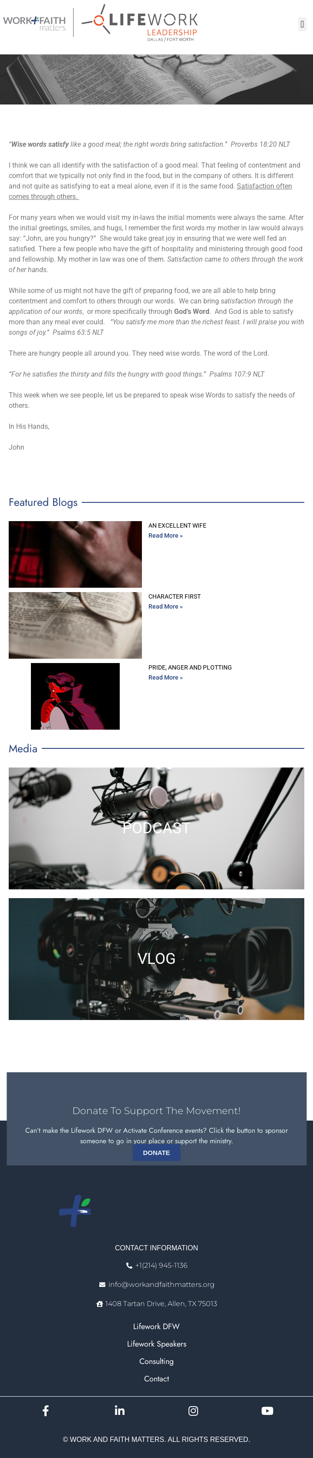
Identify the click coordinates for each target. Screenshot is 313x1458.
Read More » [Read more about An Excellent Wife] (165, 535)
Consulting (156, 1361)
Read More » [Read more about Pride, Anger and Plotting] (165, 677)
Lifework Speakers (156, 1344)
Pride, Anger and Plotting (190, 667)
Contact (156, 1378)
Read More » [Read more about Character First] (165, 606)
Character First (174, 596)
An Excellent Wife (177, 525)
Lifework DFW (156, 1326)
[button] (302, 24)
